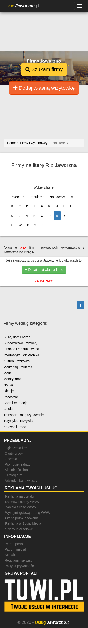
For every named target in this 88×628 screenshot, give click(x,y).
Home (11, 143)
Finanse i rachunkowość (21, 349)
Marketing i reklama (18, 367)
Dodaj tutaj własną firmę (44, 269)
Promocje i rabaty (17, 464)
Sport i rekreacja (15, 403)
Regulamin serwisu (18, 560)
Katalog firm (13, 475)
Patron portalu (15, 544)
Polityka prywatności (19, 566)
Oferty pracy (14, 453)
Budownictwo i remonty (20, 343)
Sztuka (9, 409)
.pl (21, 6)
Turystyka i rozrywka (18, 421)
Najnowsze (57, 197)
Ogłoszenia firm (16, 448)
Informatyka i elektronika (21, 355)
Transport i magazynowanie (24, 415)
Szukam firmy (44, 69)
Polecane (17, 197)
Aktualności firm (16, 470)
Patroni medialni (16, 549)
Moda (8, 373)
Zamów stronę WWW (20, 507)
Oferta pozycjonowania (21, 518)
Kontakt (10, 555)
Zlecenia (11, 459)
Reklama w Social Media (23, 523)
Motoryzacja (12, 379)
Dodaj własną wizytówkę (44, 88)
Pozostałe (11, 397)
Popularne (36, 197)
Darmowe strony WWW (22, 502)
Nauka (8, 385)
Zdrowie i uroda (15, 427)
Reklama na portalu (19, 496)
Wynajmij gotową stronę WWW (27, 513)
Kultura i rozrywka (17, 361)
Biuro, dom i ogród (17, 337)
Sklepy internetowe (19, 529)
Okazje (9, 391)
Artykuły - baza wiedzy (21, 480)
